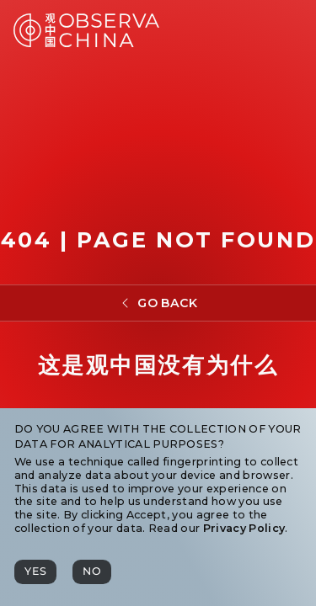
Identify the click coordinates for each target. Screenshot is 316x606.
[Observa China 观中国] (86, 42)
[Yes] (35, 572)
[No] (91, 572)
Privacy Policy (244, 528)
